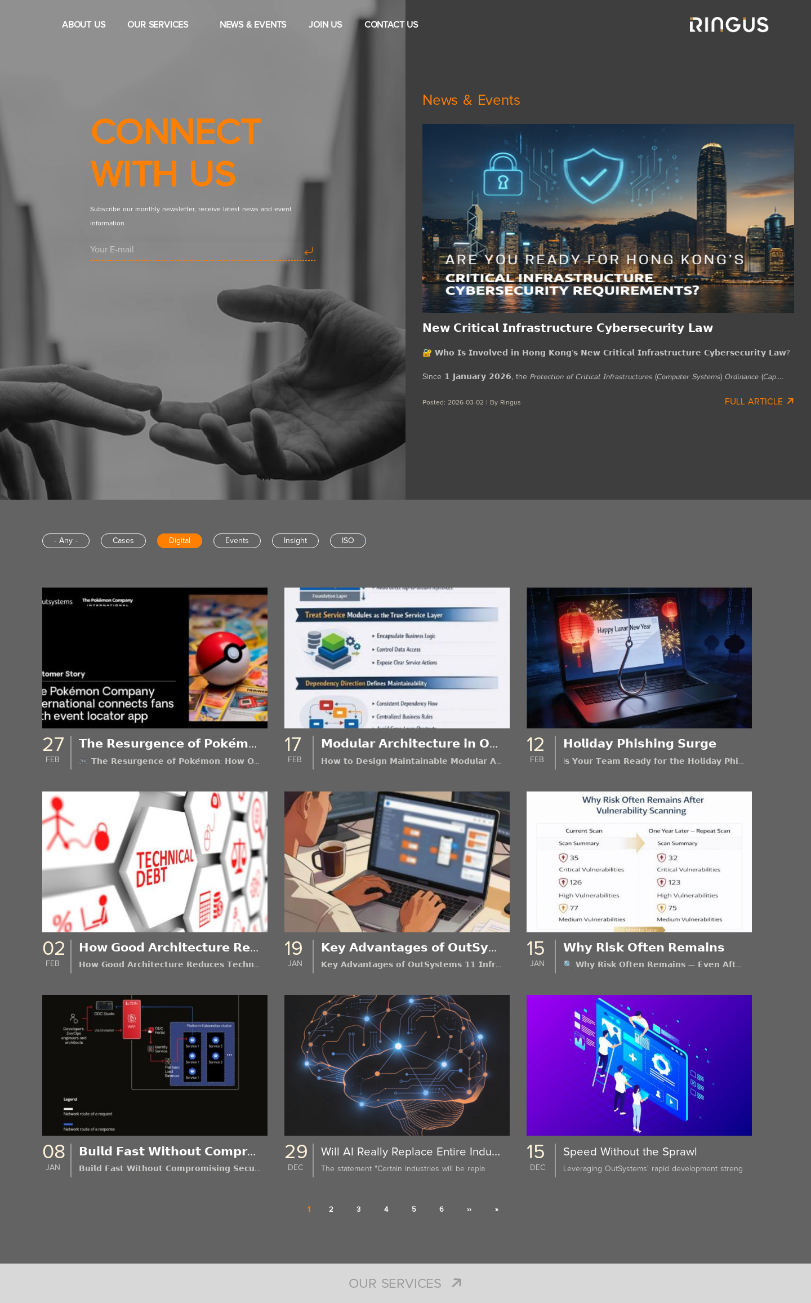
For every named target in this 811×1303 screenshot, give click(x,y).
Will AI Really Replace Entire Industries (425, 1152)
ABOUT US (83, 24)
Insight (295, 541)
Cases (123, 541)
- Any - (66, 541)
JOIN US (325, 24)
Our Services (405, 1284)
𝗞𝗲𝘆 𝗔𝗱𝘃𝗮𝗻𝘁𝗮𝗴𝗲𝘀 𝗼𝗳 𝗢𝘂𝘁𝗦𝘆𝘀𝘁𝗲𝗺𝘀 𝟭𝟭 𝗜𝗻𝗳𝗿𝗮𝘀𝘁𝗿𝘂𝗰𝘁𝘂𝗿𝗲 (494, 948)
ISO (348, 541)
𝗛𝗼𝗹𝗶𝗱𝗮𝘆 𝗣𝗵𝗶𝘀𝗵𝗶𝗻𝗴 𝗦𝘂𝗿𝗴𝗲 (645, 744)
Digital (179, 541)
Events (237, 541)
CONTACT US (391, 24)
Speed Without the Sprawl (634, 1152)
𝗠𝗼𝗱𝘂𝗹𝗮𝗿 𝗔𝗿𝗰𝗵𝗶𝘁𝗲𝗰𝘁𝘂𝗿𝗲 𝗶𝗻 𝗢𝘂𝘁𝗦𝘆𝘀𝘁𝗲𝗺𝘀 (449, 744)
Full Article (759, 401)
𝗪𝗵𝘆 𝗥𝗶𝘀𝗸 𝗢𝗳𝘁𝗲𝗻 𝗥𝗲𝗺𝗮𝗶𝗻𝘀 (649, 948)
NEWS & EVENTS (253, 24)
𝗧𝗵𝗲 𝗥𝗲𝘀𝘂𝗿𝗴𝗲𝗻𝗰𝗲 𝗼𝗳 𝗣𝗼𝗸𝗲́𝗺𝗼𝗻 (178, 744)
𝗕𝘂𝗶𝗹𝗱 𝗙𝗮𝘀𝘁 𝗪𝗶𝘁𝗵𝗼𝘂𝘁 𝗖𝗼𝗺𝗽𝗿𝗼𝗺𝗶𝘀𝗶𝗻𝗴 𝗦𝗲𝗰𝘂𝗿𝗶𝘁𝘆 (228, 1152)
